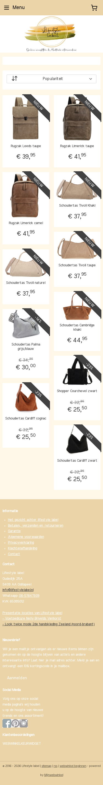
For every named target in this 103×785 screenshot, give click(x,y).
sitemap (46, 765)
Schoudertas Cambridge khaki (77, 328)
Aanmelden (17, 678)
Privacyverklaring (21, 542)
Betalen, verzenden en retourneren (35, 525)
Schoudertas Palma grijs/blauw (26, 347)
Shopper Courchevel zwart (77, 391)
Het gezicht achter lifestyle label (33, 520)
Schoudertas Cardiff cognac (25, 418)
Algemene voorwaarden (26, 537)
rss (55, 765)
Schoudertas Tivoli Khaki (77, 205)
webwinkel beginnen (73, 765)
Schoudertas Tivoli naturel (25, 283)
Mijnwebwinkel (53, 775)
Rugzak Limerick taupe (77, 146)
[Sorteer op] (51, 79)
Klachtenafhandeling (22, 548)
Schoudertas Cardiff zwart (77, 461)
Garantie (14, 531)
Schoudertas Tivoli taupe (77, 265)
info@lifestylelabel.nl (18, 590)
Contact (14, 554)
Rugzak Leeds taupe (26, 146)
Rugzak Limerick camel (26, 223)
